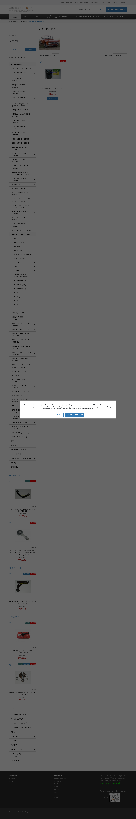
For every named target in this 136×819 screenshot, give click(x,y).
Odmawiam (57, 415)
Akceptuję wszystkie (75, 415)
